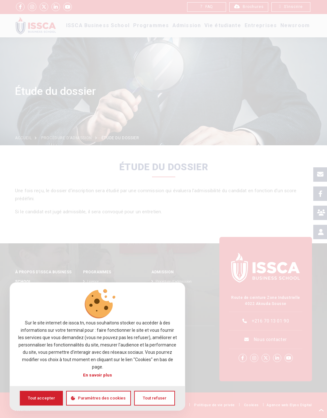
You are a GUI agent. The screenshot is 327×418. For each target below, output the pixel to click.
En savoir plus (97, 374)
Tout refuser (154, 398)
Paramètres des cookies (101, 398)
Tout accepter (41, 398)
